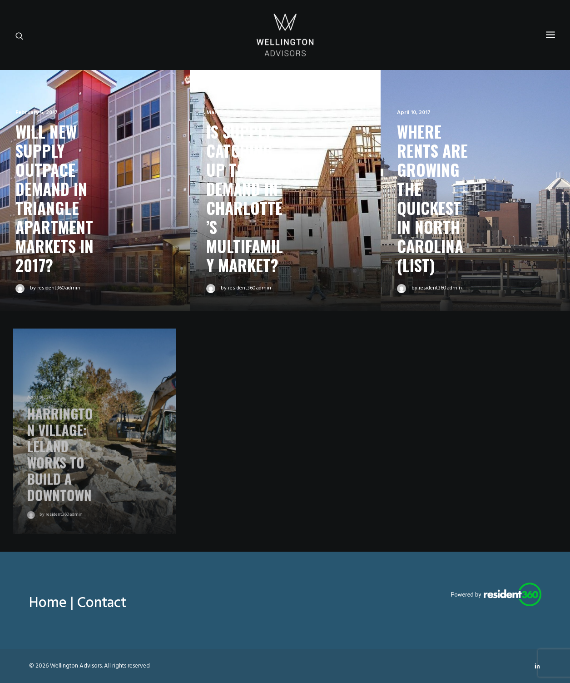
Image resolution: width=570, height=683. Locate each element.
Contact (101, 603)
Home (48, 603)
